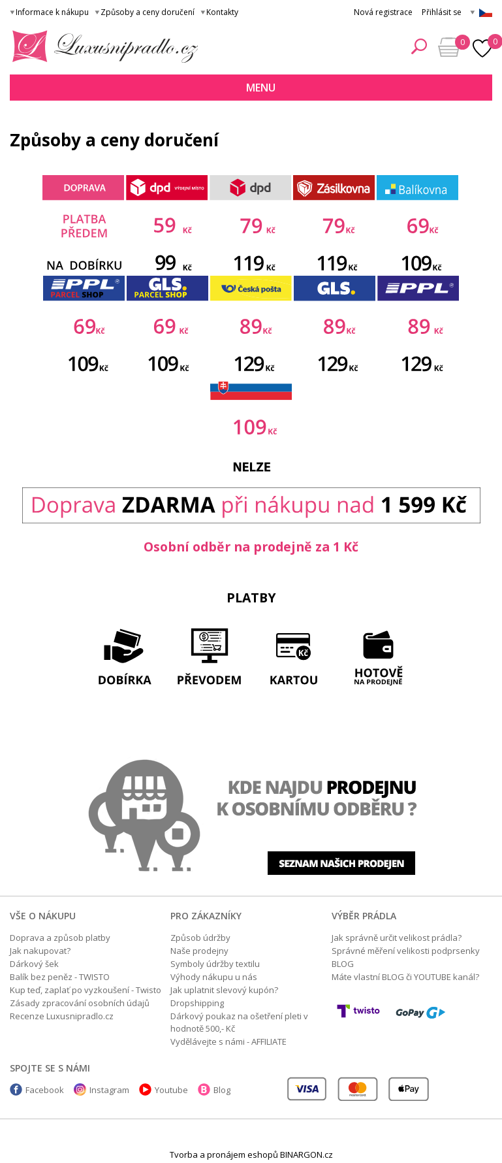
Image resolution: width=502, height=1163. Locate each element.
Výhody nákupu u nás (213, 977)
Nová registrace (383, 12)
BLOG (343, 964)
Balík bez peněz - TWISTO (60, 977)
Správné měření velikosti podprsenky (406, 951)
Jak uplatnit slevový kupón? (224, 990)
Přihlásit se (442, 12)
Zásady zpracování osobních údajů (79, 1003)
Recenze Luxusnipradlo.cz (62, 1016)
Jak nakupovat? (40, 951)
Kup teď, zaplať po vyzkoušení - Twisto (85, 990)
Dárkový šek (34, 964)
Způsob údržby (200, 937)
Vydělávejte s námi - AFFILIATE (228, 1041)
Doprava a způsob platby (60, 937)
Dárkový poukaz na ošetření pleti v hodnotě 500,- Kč (239, 1022)
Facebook (44, 1090)
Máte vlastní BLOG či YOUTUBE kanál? (405, 977)
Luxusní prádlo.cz (101, 46)
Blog (221, 1090)
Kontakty (222, 12)
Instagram (109, 1090)
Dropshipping (197, 1003)
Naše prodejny (199, 951)
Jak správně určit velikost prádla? (397, 937)
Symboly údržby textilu (215, 964)
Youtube (171, 1090)
